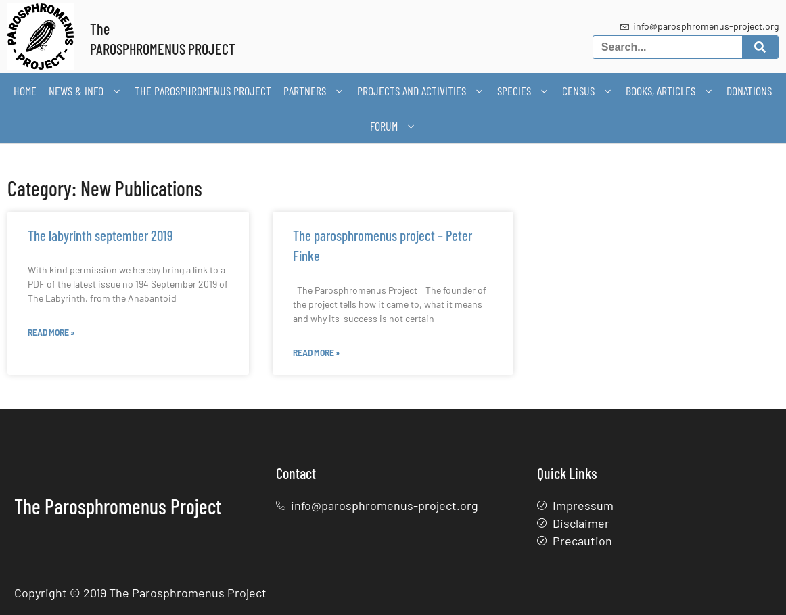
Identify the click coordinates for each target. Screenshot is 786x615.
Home (25, 90)
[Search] (760, 47)
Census (588, 91)
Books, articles (670, 91)
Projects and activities (421, 91)
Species (523, 91)
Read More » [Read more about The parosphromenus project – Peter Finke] (316, 352)
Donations (749, 90)
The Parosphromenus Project (203, 90)
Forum (393, 126)
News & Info (85, 91)
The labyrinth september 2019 (100, 235)
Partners (314, 91)
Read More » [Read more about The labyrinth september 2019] (51, 332)
